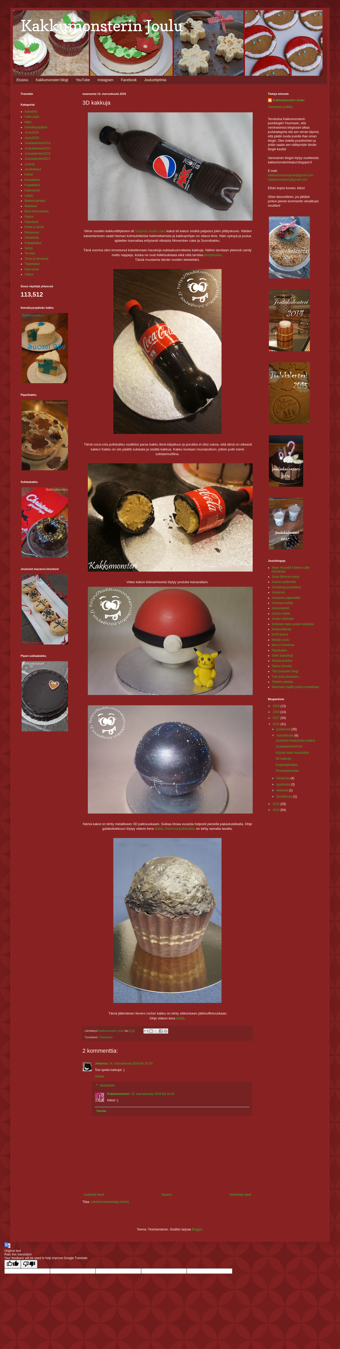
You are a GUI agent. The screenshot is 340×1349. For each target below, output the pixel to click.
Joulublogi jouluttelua (286, 587)
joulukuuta (283, 729)
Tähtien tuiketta (282, 682)
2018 (276, 712)
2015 (276, 804)
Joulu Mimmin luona (285, 577)
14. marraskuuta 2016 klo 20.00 (130, 1063)
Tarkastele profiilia (280, 107)
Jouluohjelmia (155, 80)
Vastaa (99, 1076)
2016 (276, 724)
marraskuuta (285, 735)
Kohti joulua (280, 634)
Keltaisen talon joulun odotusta (293, 624)
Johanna (101, 1063)
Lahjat (28, 195)
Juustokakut (32, 169)
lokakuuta (283, 778)
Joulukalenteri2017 (37, 159)
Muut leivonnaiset (36, 211)
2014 (276, 810)
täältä (159, 829)
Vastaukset (106, 1085)
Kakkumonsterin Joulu (102, 25)
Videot (28, 274)
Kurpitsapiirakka (287, 765)
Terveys (29, 253)
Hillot (27, 122)
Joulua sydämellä (284, 582)
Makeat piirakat (34, 201)
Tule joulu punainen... (286, 676)
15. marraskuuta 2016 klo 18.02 (153, 1094)
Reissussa (31, 232)
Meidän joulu (280, 640)
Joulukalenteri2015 (37, 148)
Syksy (28, 248)
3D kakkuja (283, 758)
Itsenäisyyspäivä (35, 127)
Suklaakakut (32, 243)
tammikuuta (284, 796)
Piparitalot (31, 222)
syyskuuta (283, 784)
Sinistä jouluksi (282, 661)
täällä (179, 1018)
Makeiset (30, 206)
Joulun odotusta (283, 619)
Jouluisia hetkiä (282, 603)
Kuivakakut (32, 180)
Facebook (129, 80)
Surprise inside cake (150, 231)
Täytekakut (106, 1037)
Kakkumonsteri (118, 1094)
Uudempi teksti (94, 1194)
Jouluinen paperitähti (286, 598)
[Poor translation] (29, 1264)
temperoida (212, 255)
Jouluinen (278, 592)
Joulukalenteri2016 (37, 153)
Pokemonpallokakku (180, 829)
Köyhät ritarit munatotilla (292, 753)
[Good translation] (12, 1264)
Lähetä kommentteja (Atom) (110, 1202)
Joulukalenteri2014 (37, 143)
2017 (276, 718)
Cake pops (31, 117)
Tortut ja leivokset (36, 259)
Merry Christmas (283, 645)
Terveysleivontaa (287, 771)
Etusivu (22, 80)
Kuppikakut (32, 185)
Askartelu (30, 111)
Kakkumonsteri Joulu (288, 100)
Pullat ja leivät (34, 227)
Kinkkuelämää (281, 629)
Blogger (197, 1229)
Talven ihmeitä (282, 666)
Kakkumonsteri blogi (52, 80)
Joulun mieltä (281, 613)
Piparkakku (279, 650)
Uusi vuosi (31, 269)
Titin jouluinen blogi (285, 671)
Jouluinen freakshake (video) (295, 740)
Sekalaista (31, 237)
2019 (276, 706)
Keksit (28, 174)
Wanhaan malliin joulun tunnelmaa (295, 687)
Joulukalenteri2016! (289, 746)
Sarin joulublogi (282, 655)
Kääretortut (32, 190)
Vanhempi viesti (240, 1194)
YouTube (83, 80)
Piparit (28, 217)
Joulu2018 (31, 132)
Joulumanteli (280, 608)
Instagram (105, 80)
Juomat (29, 164)
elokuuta (282, 790)
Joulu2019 (31, 138)
